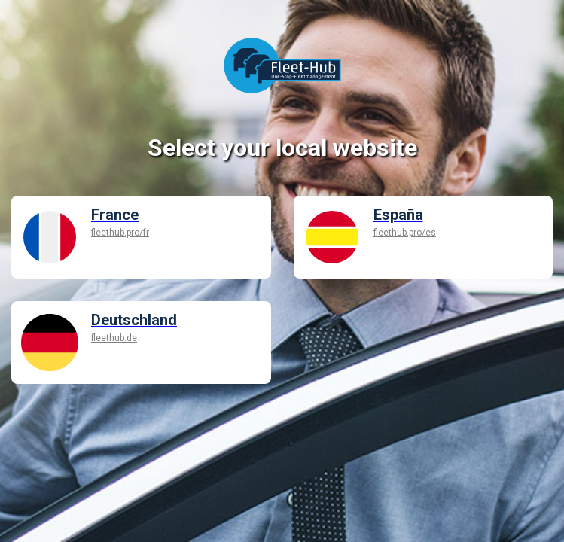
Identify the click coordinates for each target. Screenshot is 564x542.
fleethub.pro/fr (120, 232)
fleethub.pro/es (404, 232)
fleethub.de (114, 338)
